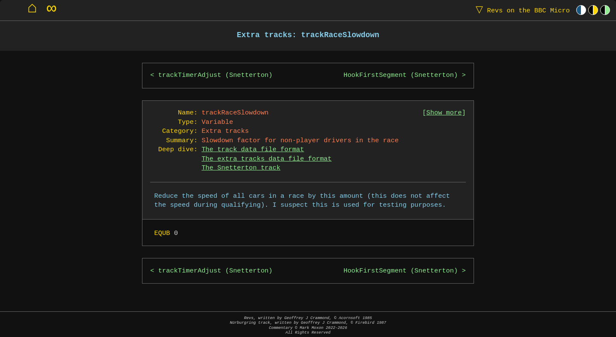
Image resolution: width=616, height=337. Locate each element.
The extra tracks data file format (266, 159)
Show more (444, 112)
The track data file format (252, 149)
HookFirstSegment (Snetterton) (401, 75)
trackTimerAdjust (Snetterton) (215, 75)
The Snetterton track (240, 168)
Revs (521, 10)
